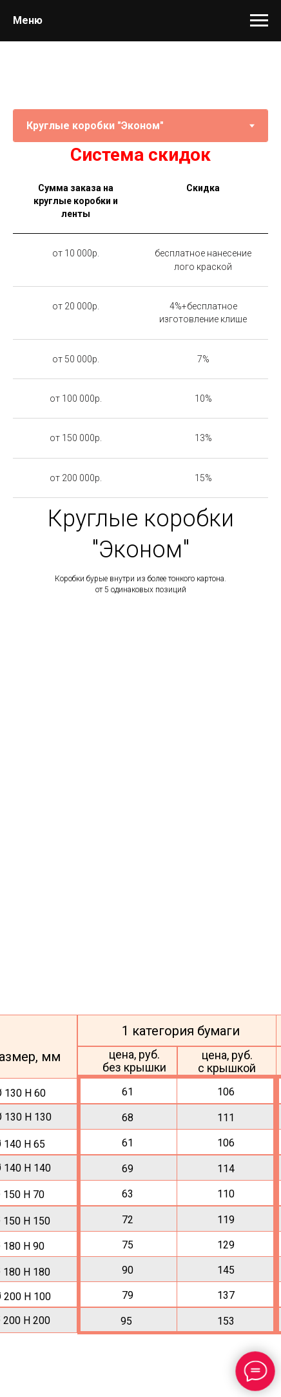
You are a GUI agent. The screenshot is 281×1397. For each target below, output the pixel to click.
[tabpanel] (140, 155)
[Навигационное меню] (259, 20)
